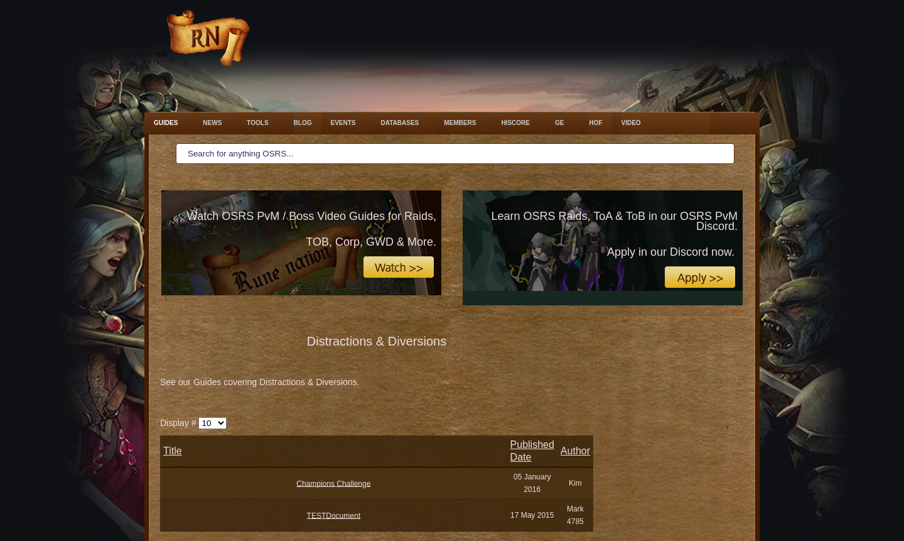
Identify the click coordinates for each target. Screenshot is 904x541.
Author (575, 450)
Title (172, 450)
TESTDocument (333, 515)
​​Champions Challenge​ (333, 483)
